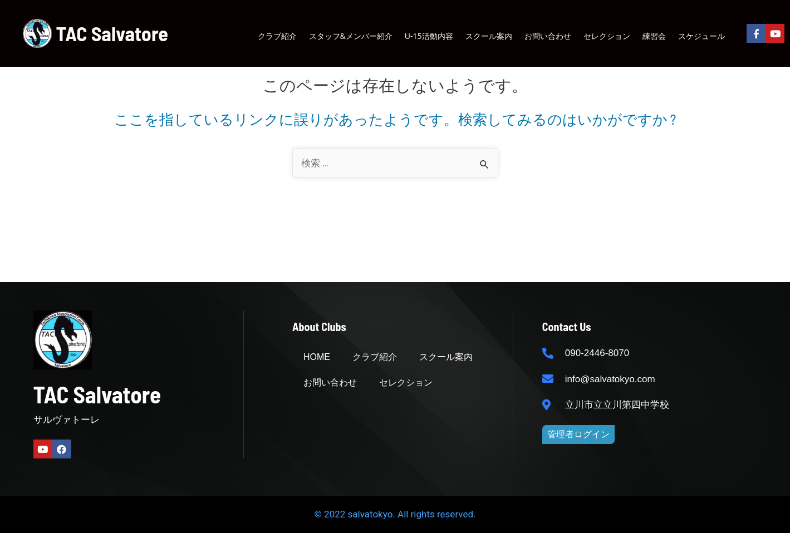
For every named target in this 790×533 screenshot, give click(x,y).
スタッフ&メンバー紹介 (350, 36)
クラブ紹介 (277, 36)
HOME (316, 357)
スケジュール (701, 36)
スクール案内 (488, 36)
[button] (578, 434)
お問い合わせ (547, 36)
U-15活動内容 (429, 36)
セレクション (606, 36)
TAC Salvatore (112, 33)
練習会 (654, 36)
